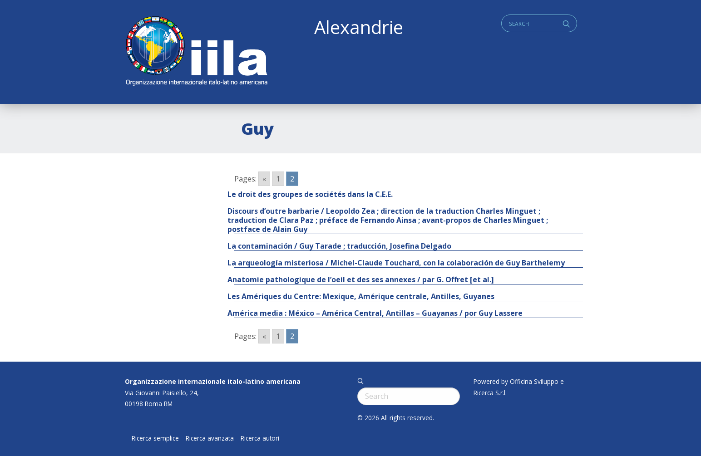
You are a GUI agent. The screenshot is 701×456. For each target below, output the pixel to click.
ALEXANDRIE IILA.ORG (196, 52)
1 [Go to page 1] (278, 179)
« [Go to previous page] (264, 179)
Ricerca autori (260, 438)
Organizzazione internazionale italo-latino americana (213, 381)
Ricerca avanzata (210, 438)
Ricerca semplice (155, 438)
